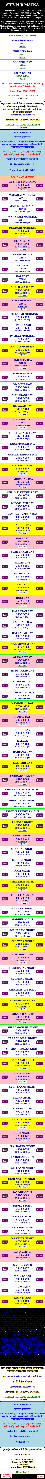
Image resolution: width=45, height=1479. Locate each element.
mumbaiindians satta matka (27, 1342)
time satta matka (5, 1337)
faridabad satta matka (17, 1344)
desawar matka (6, 1316)
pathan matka (39, 1312)
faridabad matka (38, 1317)
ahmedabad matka (30, 1325)
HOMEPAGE (22, 1472)
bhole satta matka (15, 1356)
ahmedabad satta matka (14, 1354)
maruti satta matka (32, 1337)
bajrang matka (39, 1327)
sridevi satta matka (23, 1333)
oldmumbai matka (12, 1331)
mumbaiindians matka (13, 1317)
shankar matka (15, 1310)
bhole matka (19, 1327)
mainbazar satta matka (18, 1360)
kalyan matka (29, 1327)
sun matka (40, 1364)
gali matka (9, 1312)
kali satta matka (36, 1333)
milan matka (14, 1321)
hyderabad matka (6, 1325)
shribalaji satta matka (8, 1335)
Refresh (22, 46)
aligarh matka (37, 1323)
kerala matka (4, 1310)
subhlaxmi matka (19, 1312)
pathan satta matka (18, 1337)
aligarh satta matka (11, 1352)
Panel (39, 185)
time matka (30, 1312)
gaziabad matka (26, 1317)
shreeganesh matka (28, 1316)
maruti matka (5, 1314)
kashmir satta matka (13, 1358)
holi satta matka (23, 1348)
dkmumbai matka (18, 1329)
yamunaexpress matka (36, 1319)
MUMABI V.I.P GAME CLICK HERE (22, 97)
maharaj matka (16, 1314)
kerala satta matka (37, 1331)
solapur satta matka (18, 1340)
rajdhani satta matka (9, 1350)
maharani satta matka (31, 1339)
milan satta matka (12, 1348)
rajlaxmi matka (13, 1323)
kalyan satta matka (28, 1356)
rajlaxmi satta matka (24, 1350)
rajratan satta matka (37, 1348)
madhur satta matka (16, 1339)
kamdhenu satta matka (30, 1354)
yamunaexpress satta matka (26, 1346)
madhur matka (27, 1314)
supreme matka (18, 1325)
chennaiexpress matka (8, 1319)
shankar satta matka (10, 1333)
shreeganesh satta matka (33, 1340)
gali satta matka (22, 1335)
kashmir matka (6, 1329)
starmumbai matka (25, 1323)
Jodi (5, 185)
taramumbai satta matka (9, 1342)
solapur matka (16, 1316)
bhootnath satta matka (8, 1346)
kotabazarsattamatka (22, 1361)
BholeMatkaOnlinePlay (6, 1476)
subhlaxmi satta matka (35, 1335)
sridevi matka (25, 1310)
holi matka (23, 1321)
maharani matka (38, 1314)
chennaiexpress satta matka (34, 1344)
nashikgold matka (30, 1329)
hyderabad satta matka (27, 1352)
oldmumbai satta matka (35, 1360)
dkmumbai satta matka (28, 1358)
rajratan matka (32, 1321)
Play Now (22, 190)
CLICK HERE (22, 98)
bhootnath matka (22, 1319)
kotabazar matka (24, 1331)
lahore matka (5, 1321)
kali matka (34, 1310)
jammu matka (10, 1327)
